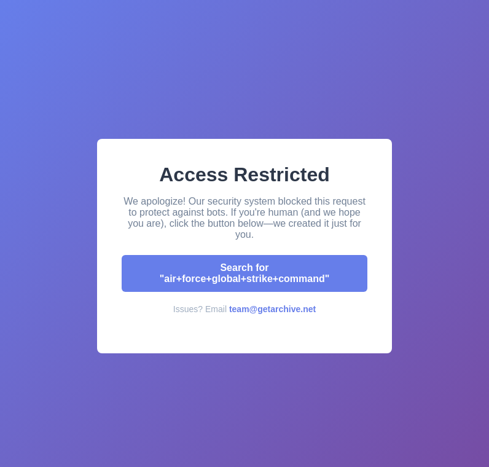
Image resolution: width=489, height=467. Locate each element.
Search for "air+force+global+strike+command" (245, 273)
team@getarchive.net (272, 309)
